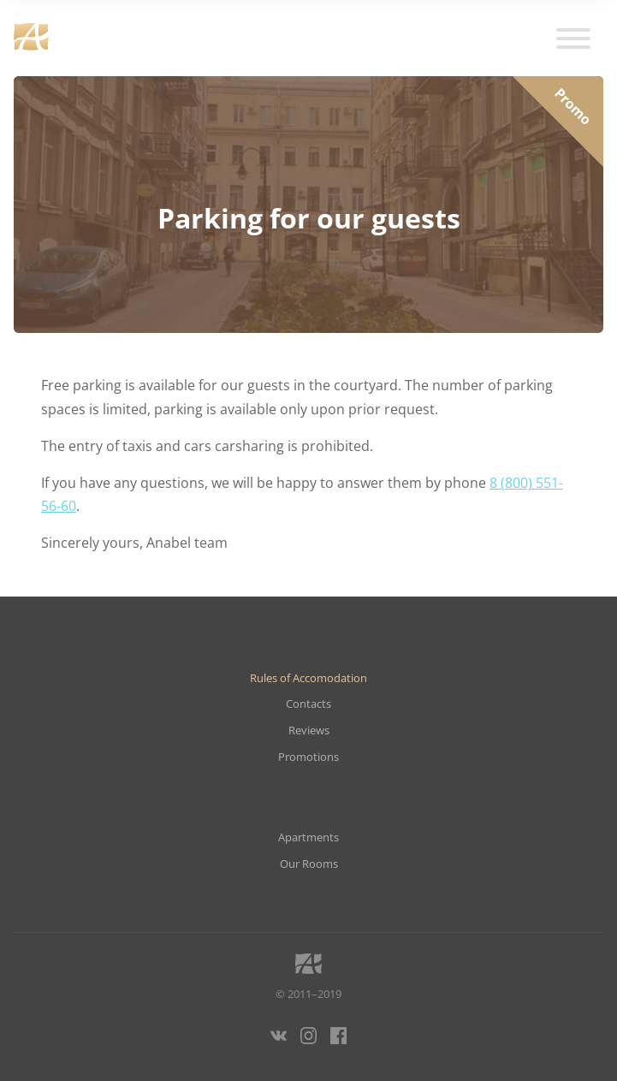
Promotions (308, 757)
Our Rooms (309, 864)
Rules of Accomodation (308, 678)
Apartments (308, 837)
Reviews (308, 730)
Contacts (308, 704)
